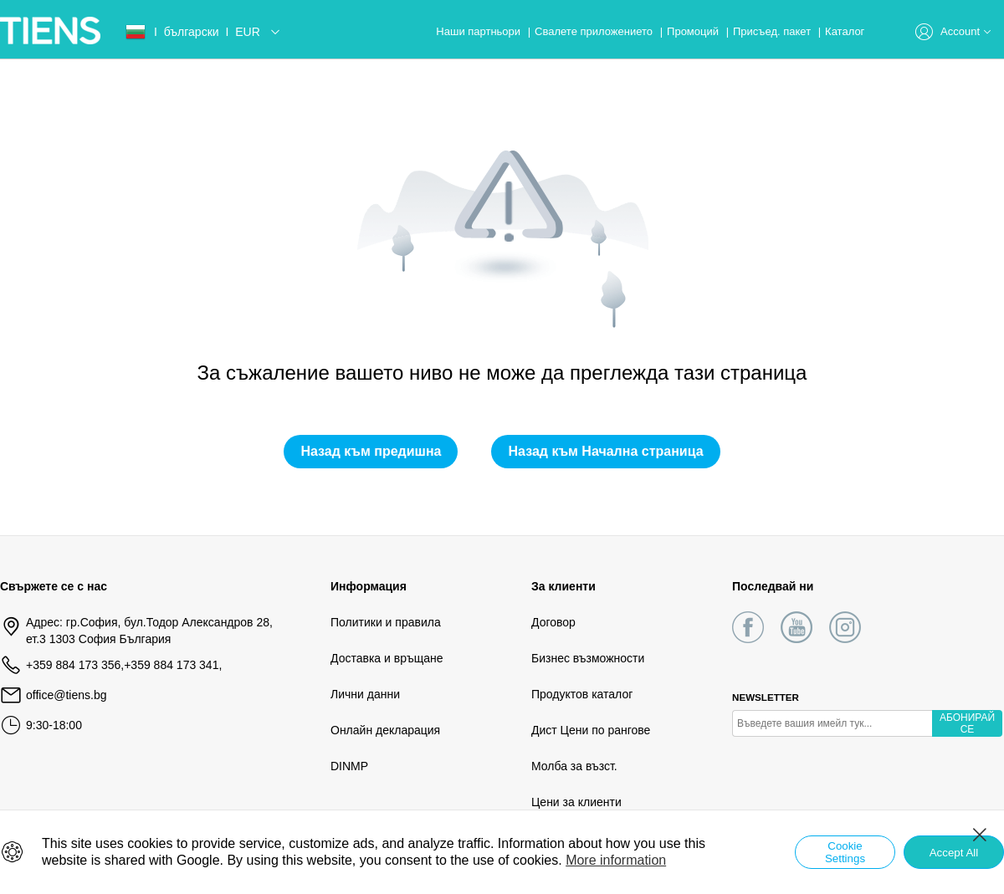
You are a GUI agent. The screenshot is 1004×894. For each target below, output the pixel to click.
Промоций (694, 31)
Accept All (954, 852)
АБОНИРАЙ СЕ (967, 723)
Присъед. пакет (773, 31)
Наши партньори (479, 31)
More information (616, 860)
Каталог (844, 31)
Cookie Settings (845, 852)
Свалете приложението (595, 31)
